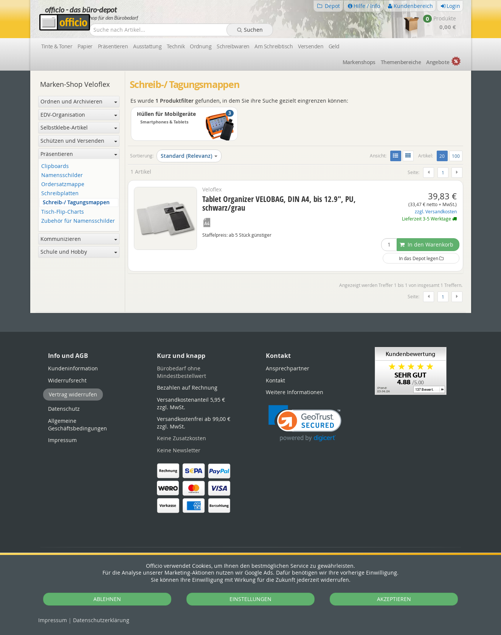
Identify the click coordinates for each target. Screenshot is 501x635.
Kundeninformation (73, 368)
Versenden (310, 46)
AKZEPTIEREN (394, 599)
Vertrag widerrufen (73, 394)
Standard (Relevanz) (189, 155)
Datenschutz (101, 620)
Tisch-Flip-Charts (62, 212)
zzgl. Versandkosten (436, 211)
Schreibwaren (233, 46)
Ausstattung (147, 46)
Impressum (52, 620)
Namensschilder (62, 175)
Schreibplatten (60, 193)
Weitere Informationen (294, 392)
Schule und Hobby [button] (78, 251)
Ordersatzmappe (62, 184)
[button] (305, 423)
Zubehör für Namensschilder (78, 221)
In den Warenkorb (426, 244)
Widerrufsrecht (67, 380)
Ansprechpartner (287, 368)
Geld (334, 46)
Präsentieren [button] (78, 153)
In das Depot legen (421, 258)
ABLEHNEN (107, 599)
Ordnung (200, 46)
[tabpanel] (251, 312)
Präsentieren (113, 46)
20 (443, 155)
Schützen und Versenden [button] (78, 140)
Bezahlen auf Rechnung (187, 387)
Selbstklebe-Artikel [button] (78, 127)
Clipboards (55, 166)
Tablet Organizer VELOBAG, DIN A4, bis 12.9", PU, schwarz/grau (279, 203)
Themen (401, 62)
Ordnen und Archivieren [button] (78, 101)
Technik (176, 46)
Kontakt (275, 380)
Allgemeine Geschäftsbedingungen (77, 424)
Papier (85, 46)
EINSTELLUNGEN (250, 599)
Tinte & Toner (57, 46)
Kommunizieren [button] (78, 238)
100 (456, 156)
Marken (359, 62)
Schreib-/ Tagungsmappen (76, 202)
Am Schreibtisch (273, 46)
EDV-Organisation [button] (78, 114)
